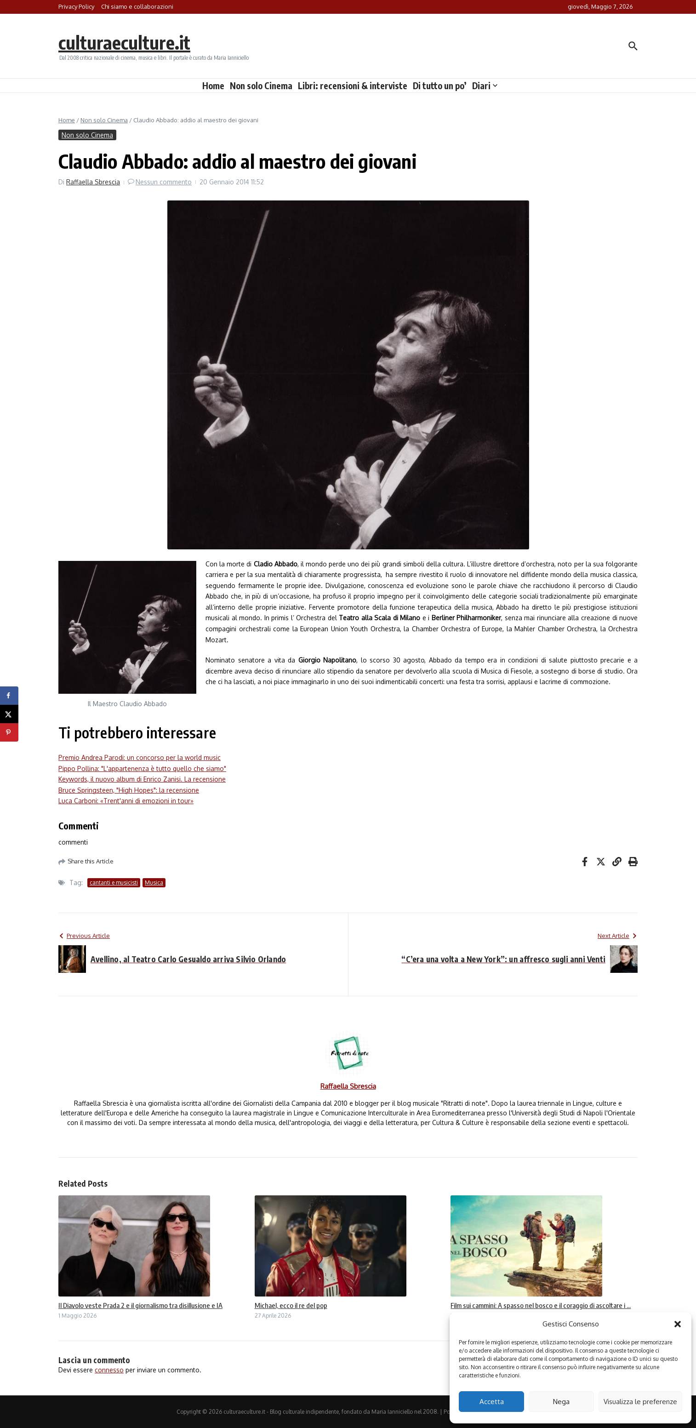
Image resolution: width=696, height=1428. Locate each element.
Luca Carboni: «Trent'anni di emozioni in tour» (126, 801)
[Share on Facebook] (9, 695)
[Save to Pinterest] (9, 732)
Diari (484, 85)
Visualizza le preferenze (640, 1401)
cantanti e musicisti (114, 882)
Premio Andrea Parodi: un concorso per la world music (139, 757)
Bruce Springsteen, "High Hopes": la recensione (128, 790)
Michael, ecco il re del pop (291, 1305)
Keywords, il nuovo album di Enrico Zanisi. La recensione (142, 779)
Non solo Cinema (261, 85)
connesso (109, 1370)
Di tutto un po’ (440, 85)
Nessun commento (164, 182)
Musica (154, 882)
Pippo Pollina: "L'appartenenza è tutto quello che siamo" (142, 768)
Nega (561, 1401)
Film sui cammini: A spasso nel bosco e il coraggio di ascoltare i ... (541, 1305)
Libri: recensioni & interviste (352, 85)
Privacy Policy (76, 6)
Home (213, 85)
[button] (677, 1324)
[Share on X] (9, 714)
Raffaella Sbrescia (93, 182)
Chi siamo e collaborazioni (137, 6)
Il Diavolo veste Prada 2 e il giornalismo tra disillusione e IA (140, 1305)
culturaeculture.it (124, 42)
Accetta (491, 1401)
